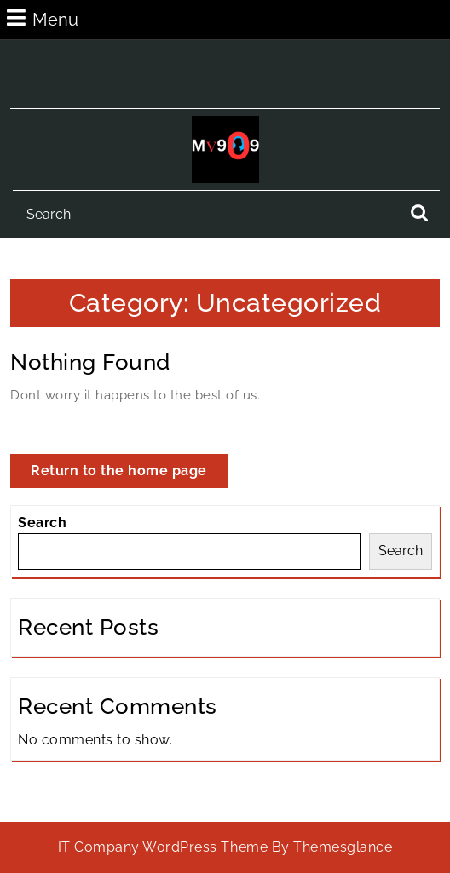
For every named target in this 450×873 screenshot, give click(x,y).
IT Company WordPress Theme (163, 847)
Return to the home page (129, 474)
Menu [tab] (42, 18)
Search (42, 522)
